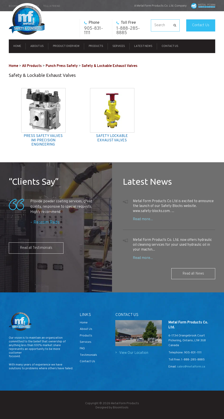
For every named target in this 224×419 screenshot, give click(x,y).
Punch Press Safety (62, 66)
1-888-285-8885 (128, 28)
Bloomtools (120, 409)
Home (17, 46)
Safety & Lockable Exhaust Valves (109, 66)
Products (96, 46)
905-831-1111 (93, 28)
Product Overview (66, 46)
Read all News (193, 273)
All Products (32, 66)
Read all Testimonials (36, 248)
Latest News (143, 46)
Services (118, 46)
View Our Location (133, 353)
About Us (37, 46)
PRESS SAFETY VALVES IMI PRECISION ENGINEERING (43, 140)
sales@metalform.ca (190, 367)
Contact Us (200, 25)
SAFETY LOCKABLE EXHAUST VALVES (112, 138)
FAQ (82, 348)
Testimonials (88, 355)
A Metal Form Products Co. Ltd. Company (160, 6)
